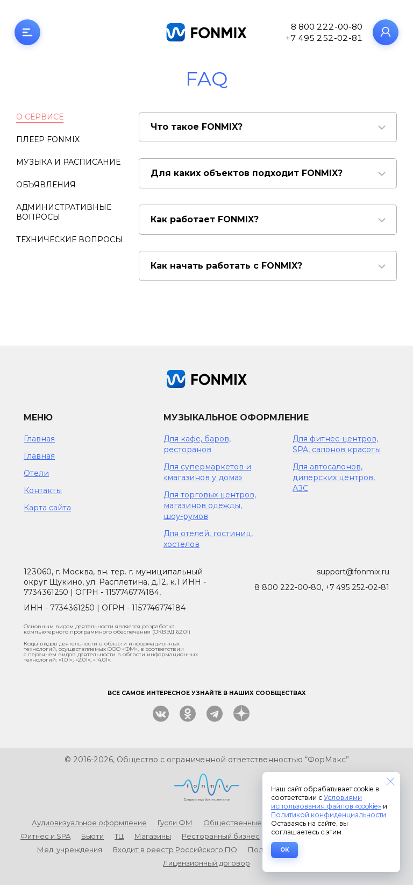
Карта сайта (47, 507)
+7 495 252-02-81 (324, 38)
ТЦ (119, 836)
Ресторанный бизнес (221, 836)
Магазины (152, 836)
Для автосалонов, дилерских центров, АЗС (334, 477)
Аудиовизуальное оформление (89, 822)
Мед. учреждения (69, 849)
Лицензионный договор (206, 863)
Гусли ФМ (175, 822)
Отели (36, 473)
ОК (284, 849)
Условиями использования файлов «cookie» (326, 801)
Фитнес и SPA (45, 836)
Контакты (43, 490)
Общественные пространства (259, 822)
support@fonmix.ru (353, 572)
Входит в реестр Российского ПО (175, 849)
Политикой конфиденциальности (328, 815)
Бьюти (92, 836)
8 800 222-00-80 (326, 27)
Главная (39, 439)
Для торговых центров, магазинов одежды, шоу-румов (209, 505)
